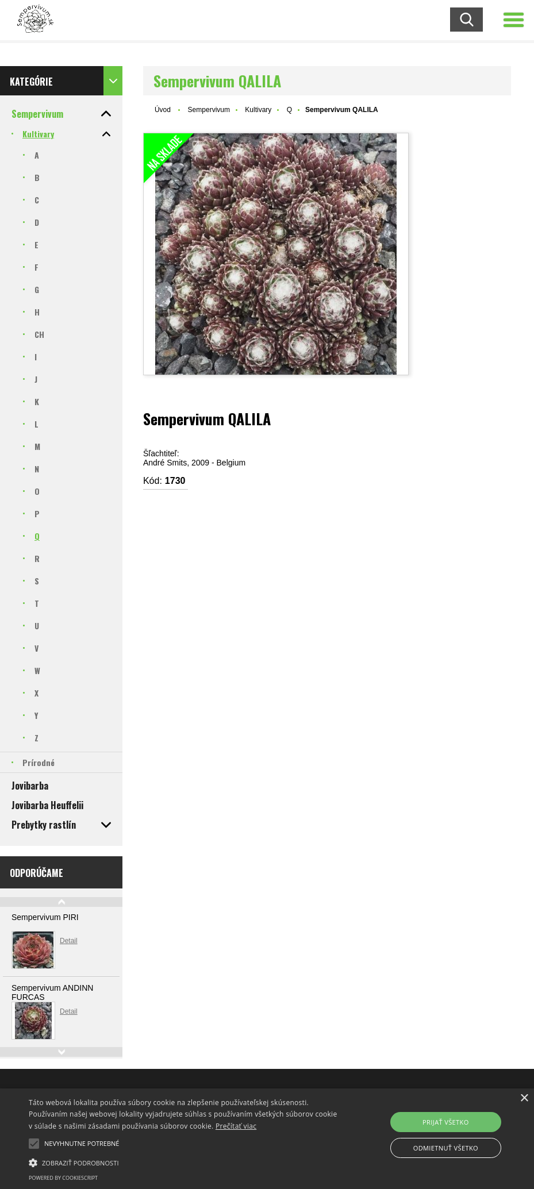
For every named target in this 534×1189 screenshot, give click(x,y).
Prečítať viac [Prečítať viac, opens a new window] (236, 1126)
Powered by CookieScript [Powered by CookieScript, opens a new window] (63, 1178)
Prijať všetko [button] (445, 1122)
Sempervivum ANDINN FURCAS (52, 992)
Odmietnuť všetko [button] (445, 1148)
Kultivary (258, 110)
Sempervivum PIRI (45, 917)
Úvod (163, 110)
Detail (69, 941)
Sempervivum (209, 110)
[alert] (267, 1138)
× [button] (524, 1098)
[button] (33, 1143)
